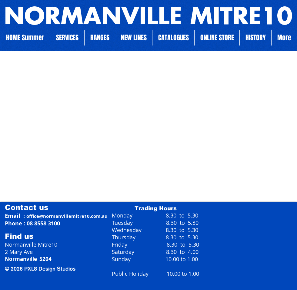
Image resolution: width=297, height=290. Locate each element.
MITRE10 (237, 17)
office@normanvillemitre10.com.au (67, 216)
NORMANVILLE (93, 17)
